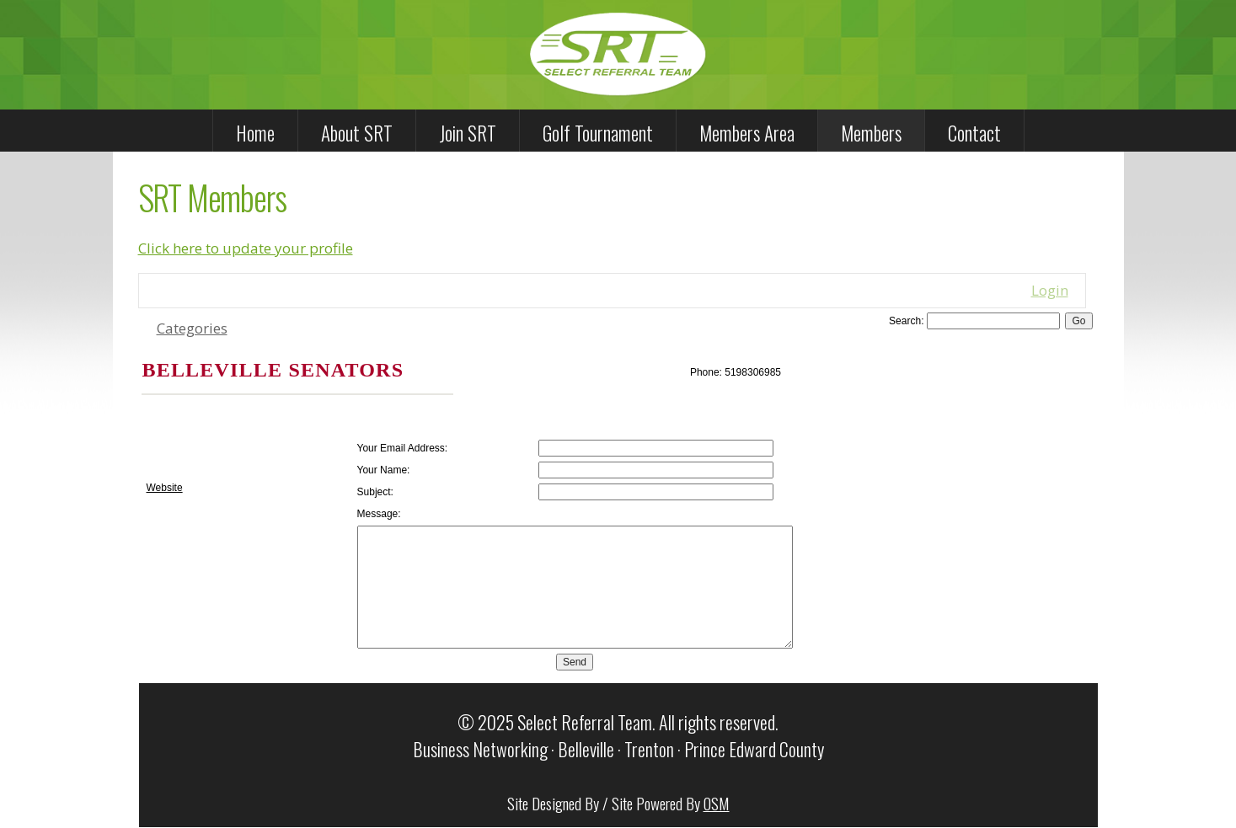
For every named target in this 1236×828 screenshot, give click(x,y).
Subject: (375, 492)
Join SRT (467, 133)
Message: (379, 514)
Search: (906, 321)
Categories (192, 328)
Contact (974, 133)
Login (1049, 290)
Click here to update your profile (245, 248)
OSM (717, 803)
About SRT (357, 133)
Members (871, 133)
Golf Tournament (598, 133)
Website (165, 488)
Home (255, 133)
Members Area (747, 133)
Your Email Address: (402, 448)
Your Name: (383, 470)
